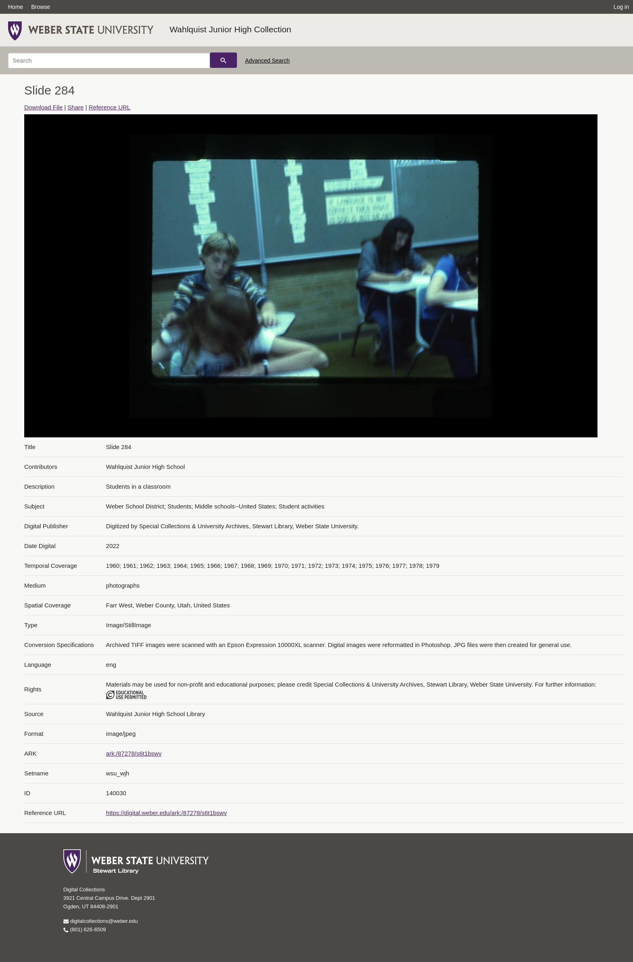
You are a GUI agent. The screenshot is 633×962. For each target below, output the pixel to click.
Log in (621, 7)
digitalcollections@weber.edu (100, 921)
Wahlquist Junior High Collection (230, 29)
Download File (43, 107)
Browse (40, 7)
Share (75, 107)
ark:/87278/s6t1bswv (134, 753)
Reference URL (109, 107)
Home (15, 7)
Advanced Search (267, 60)
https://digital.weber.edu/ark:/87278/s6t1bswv (166, 812)
